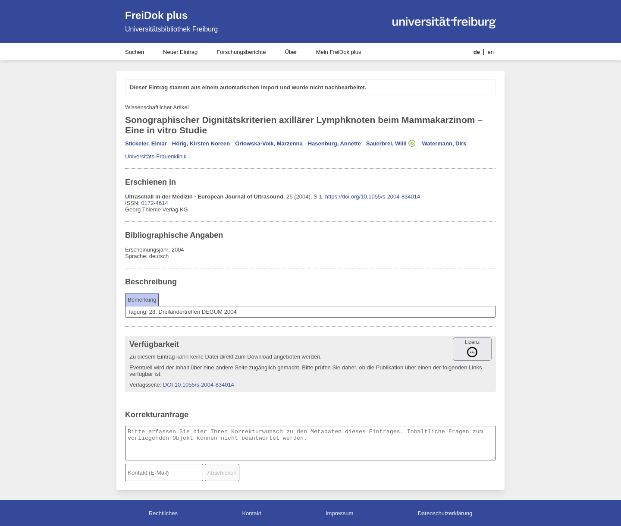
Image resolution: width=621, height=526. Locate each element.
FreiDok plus (156, 15)
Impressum (339, 513)
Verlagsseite (144, 384)
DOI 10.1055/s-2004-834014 (198, 384)
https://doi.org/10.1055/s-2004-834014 (372, 196)
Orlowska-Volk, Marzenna (269, 143)
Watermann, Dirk (444, 143)
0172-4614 (154, 203)
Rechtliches (163, 513)
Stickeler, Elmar (146, 143)
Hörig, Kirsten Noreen (201, 143)
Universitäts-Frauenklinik (155, 156)
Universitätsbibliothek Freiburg (171, 29)
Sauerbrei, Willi (386, 143)
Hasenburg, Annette (334, 143)
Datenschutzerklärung (445, 513)
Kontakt (251, 513)
